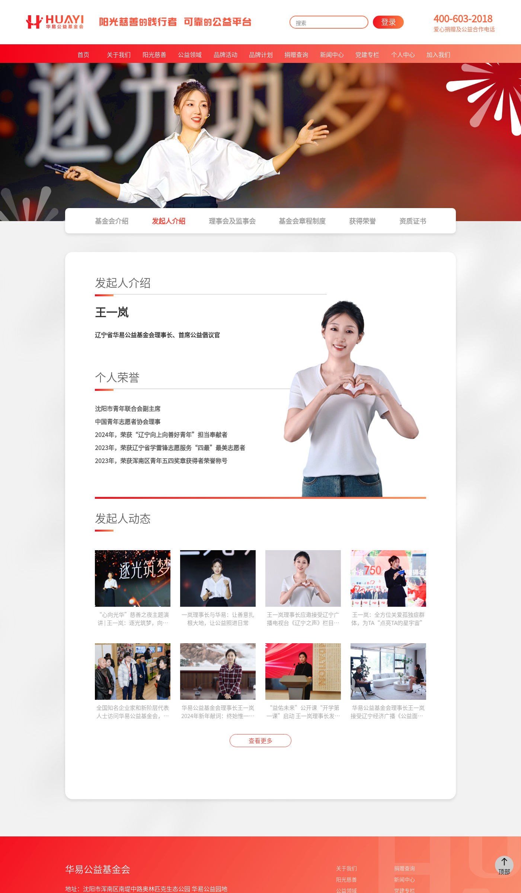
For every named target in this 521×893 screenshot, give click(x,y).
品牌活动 (225, 54)
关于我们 (119, 54)
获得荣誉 (362, 221)
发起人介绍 (168, 221)
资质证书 (412, 221)
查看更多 (260, 740)
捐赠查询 (296, 54)
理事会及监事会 (232, 221)
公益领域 (190, 54)
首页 (83, 54)
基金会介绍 (111, 221)
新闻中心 (332, 54)
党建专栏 (367, 54)
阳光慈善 (154, 54)
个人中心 (403, 54)
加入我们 (438, 54)
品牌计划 (261, 54)
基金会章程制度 (302, 221)
